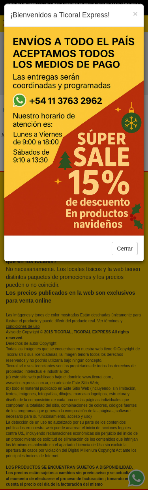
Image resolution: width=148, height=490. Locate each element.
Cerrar (125, 248)
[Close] (135, 13)
